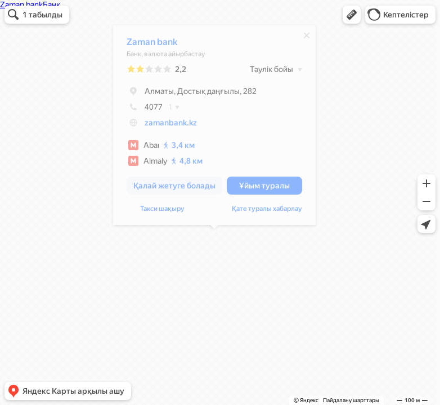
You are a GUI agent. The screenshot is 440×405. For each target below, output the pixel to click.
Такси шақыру (162, 211)
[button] (352, 15)
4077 (145, 109)
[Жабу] (306, 38)
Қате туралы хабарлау (267, 211)
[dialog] (214, 128)
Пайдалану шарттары (351, 400)
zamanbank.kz (171, 125)
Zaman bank (152, 44)
